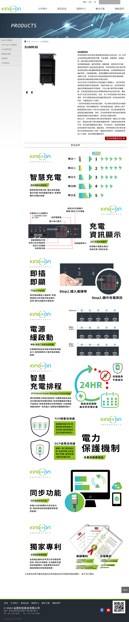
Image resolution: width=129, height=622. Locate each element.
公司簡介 (42, 8)
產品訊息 (62, 8)
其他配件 (4, 58)
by (13, 619)
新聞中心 (81, 8)
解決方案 (100, 8)
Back (125, 590)
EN (90, 2)
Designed (8, 619)
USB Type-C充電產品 (9, 45)
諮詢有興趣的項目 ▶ (115, 138)
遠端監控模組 (6, 54)
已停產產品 (5, 63)
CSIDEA (18, 619)
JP (95, 2)
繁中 (85, 2)
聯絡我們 (119, 8)
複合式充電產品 (7, 40)
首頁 (28, 42)
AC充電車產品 (6, 49)
